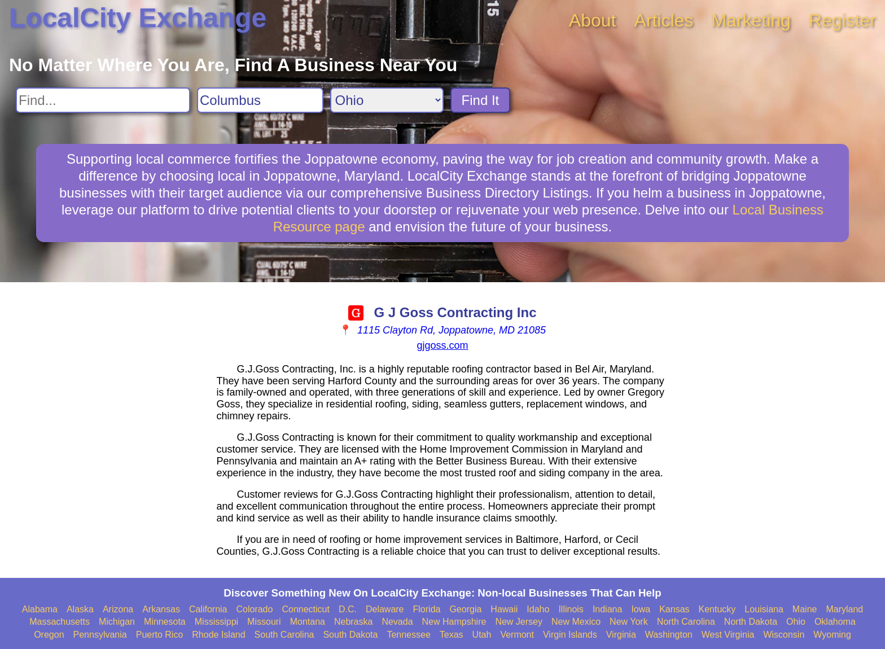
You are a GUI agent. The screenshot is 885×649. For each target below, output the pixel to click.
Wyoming (832, 634)
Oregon (49, 634)
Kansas (674, 609)
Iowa (640, 609)
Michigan (117, 621)
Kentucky (717, 609)
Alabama (40, 609)
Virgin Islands (570, 634)
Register (842, 20)
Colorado (254, 609)
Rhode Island (218, 634)
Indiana (608, 609)
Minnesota (165, 621)
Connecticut (306, 609)
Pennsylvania (100, 634)
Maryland (844, 609)
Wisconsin (783, 634)
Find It (481, 100)
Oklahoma (835, 621)
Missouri (264, 621)
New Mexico (576, 621)
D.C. (348, 609)
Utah (482, 634)
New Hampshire (454, 621)
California (208, 609)
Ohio (795, 621)
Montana (307, 621)
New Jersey (518, 621)
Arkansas (161, 609)
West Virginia (728, 634)
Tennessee (408, 634)
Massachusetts (59, 621)
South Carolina (284, 634)
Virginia (621, 634)
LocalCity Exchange (137, 18)
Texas (451, 634)
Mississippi (216, 621)
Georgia (465, 609)
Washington (669, 634)
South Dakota (350, 634)
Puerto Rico (159, 634)
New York (629, 621)
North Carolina (686, 621)
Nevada (397, 621)
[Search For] (103, 100)
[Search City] (260, 100)
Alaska (80, 609)
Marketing (751, 20)
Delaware (385, 609)
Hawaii (504, 609)
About (592, 20)
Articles (663, 20)
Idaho (538, 609)
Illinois (570, 609)
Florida (427, 609)
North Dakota (750, 621)
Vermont (517, 634)
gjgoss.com (442, 345)
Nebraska (353, 621)
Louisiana (763, 609)
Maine (804, 609)
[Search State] (387, 100)
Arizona (118, 609)
